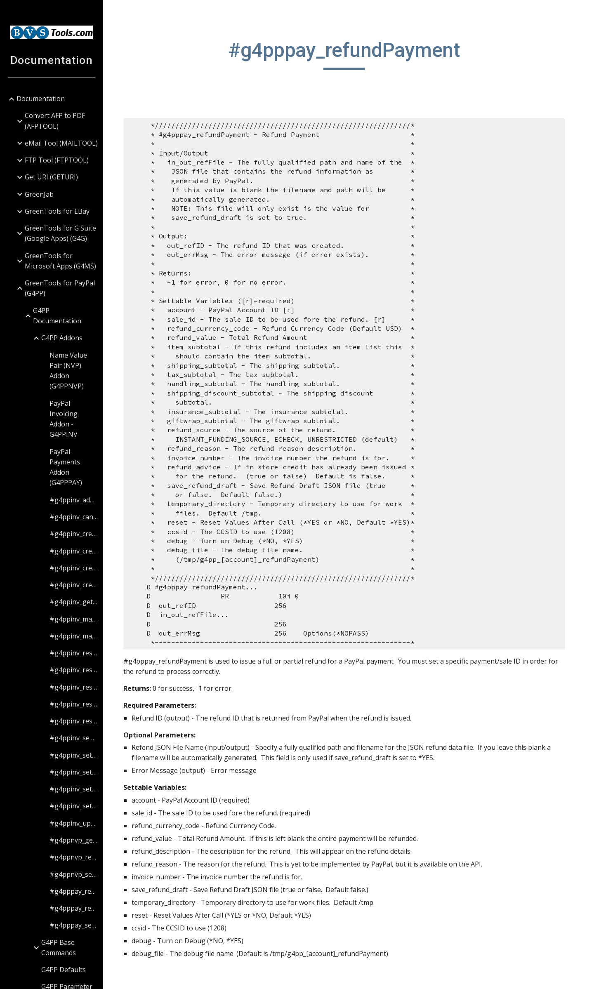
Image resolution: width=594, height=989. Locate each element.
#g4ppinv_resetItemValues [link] (74, 704)
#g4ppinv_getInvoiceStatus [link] (74, 601)
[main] (349, 54)
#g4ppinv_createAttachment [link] (74, 533)
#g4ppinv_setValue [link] (74, 805)
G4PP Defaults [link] (63, 969)
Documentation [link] (40, 98)
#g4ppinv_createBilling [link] (74, 551)
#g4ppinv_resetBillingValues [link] (74, 669)
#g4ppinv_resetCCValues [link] (74, 687)
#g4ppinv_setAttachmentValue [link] (74, 755)
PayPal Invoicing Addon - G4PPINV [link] (64, 419)
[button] (584, 11)
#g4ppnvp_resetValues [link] (74, 857)
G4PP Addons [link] (61, 337)
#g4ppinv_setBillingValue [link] (74, 772)
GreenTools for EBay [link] (57, 211)
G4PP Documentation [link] (57, 315)
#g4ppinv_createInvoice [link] (74, 567)
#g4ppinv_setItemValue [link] (74, 789)
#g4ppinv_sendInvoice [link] (74, 737)
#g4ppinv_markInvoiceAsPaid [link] (74, 619)
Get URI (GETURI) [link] (51, 176)
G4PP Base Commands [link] (58, 947)
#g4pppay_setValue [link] (74, 925)
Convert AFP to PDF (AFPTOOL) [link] (55, 120)
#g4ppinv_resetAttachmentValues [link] (74, 652)
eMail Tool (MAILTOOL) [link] (61, 143)
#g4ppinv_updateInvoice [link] (74, 823)
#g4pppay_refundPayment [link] (74, 891)
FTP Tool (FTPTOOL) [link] (57, 160)
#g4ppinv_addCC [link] (74, 499)
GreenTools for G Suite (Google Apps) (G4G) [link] (60, 233)
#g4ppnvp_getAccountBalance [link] (74, 840)
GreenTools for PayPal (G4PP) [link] (60, 288)
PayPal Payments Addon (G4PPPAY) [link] (66, 467)
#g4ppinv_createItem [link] (74, 584)
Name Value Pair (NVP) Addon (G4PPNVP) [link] (68, 371)
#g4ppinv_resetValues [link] (74, 720)
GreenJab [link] (39, 194)
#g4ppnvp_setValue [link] (74, 874)
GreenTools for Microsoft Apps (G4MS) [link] (60, 261)
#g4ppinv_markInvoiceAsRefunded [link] (74, 635)
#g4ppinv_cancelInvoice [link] (74, 516)
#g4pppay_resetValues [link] (74, 908)
